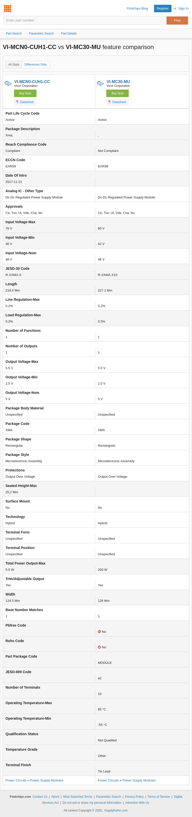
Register (163, 8)
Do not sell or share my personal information (91, 802)
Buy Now (25, 93)
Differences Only (35, 64)
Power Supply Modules (46, 780)
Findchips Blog (137, 8)
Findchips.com (8, 8)
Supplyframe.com (116, 810)
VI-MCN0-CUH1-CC (32, 82)
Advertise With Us (137, 802)
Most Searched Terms (77, 796)
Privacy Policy (134, 796)
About (55, 796)
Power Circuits (16, 780)
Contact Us (39, 796)
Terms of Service (159, 796)
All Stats (13, 64)
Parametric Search (108, 796)
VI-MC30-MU (118, 82)
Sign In (183, 8)
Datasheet (25, 102)
